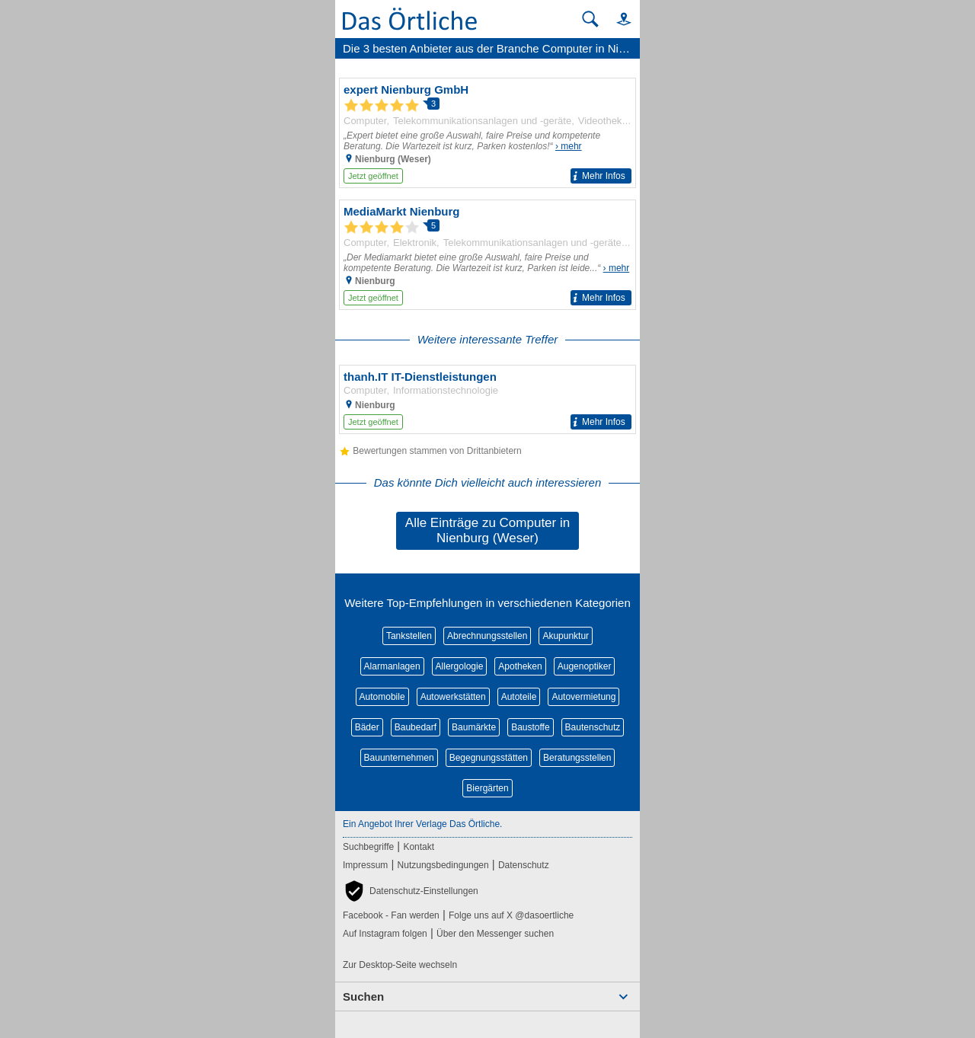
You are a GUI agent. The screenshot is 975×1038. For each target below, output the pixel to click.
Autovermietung (583, 696)
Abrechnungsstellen (487, 636)
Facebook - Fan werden (391, 915)
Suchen (363, 996)
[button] (617, 18)
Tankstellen (409, 636)
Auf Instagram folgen (385, 933)
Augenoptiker (585, 666)
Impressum (365, 865)
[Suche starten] (590, 19)
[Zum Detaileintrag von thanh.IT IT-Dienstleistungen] (487, 399)
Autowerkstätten (453, 696)
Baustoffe (530, 727)
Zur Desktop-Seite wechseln (400, 965)
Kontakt (418, 847)
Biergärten (487, 788)
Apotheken (520, 666)
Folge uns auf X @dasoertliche (511, 915)
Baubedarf (415, 727)
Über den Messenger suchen (495, 933)
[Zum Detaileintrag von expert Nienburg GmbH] (487, 132)
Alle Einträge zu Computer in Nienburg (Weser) (487, 530)
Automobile (382, 696)
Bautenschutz (593, 727)
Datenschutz (523, 865)
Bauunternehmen (399, 757)
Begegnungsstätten (488, 757)
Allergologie (460, 666)
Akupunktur (565, 636)
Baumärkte (474, 727)
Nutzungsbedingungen (443, 865)
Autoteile (519, 696)
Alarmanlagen (392, 666)
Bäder (367, 727)
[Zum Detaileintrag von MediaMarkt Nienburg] (487, 254)
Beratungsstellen (577, 757)
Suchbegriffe (368, 847)
